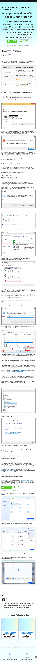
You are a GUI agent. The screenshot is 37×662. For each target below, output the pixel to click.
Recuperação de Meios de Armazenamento (9, 633)
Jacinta (5, 51)
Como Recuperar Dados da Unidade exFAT (27, 635)
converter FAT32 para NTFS (22, 370)
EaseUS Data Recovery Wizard (26, 480)
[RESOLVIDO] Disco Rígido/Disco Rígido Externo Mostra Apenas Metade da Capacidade (9, 635)
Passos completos (29, 72)
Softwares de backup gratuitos (7, 469)
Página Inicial (6, 7)
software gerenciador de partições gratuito (14, 371)
